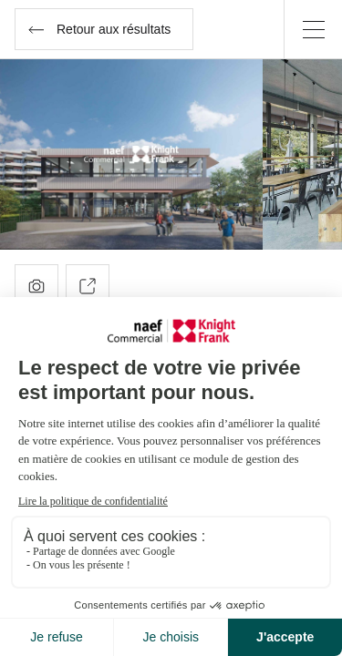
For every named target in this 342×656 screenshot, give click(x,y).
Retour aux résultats (99, 29)
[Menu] (313, 29)
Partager (87, 286)
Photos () (36, 286)
